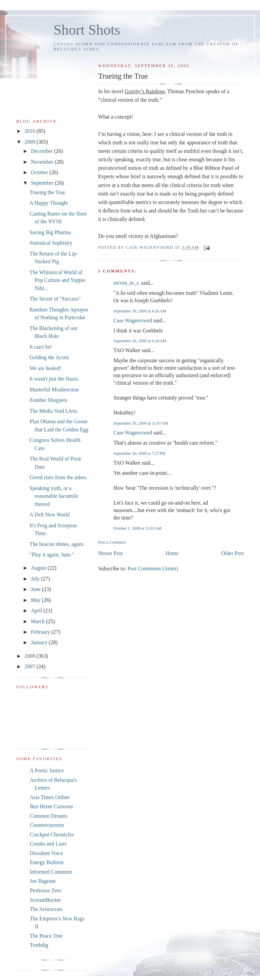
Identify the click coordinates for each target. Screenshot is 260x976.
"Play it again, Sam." (51, 554)
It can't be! (40, 347)
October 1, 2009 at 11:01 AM (137, 528)
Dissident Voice (46, 853)
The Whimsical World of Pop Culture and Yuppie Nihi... (57, 280)
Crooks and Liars (48, 844)
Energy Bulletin (47, 862)
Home (172, 553)
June (36, 589)
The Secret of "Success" (55, 299)
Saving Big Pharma (50, 232)
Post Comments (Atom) (152, 568)
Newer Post (110, 553)
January (40, 642)
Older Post (232, 553)
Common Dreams (48, 816)
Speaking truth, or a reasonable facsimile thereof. (53, 496)
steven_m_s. (126, 283)
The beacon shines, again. (56, 544)
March (38, 621)
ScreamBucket (45, 900)
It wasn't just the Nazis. (54, 379)
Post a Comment (112, 542)
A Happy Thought (48, 203)
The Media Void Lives (53, 411)
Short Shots (86, 30)
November (43, 162)
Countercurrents (47, 825)
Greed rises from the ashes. (58, 477)
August (39, 568)
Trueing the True (47, 192)
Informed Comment (51, 872)
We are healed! (45, 368)
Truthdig (39, 945)
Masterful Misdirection (54, 389)
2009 (30, 142)
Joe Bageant (43, 881)
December (42, 151)
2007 (30, 666)
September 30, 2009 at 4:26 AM (139, 311)
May (36, 600)
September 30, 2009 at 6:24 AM (139, 341)
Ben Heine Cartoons (51, 806)
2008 (30, 656)
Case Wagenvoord (132, 320)
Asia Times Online (50, 797)
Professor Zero (45, 890)
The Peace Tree (46, 936)
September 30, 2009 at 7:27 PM (139, 453)
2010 (30, 131)
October (40, 172)
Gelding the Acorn (49, 357)
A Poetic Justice (47, 770)
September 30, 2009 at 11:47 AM (140, 423)
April (37, 610)
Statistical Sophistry (50, 243)
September (43, 183)
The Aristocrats (46, 909)
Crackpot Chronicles (52, 834)
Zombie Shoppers (48, 400)
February (41, 632)
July (36, 579)
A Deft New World (49, 514)
